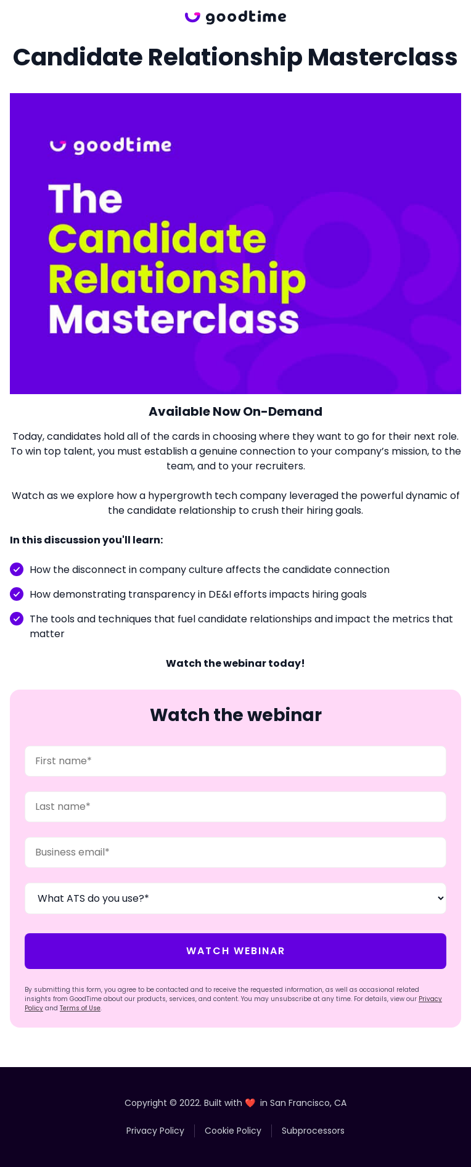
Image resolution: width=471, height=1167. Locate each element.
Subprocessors (313, 1130)
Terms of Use (80, 1008)
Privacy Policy (155, 1130)
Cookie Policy (233, 1130)
